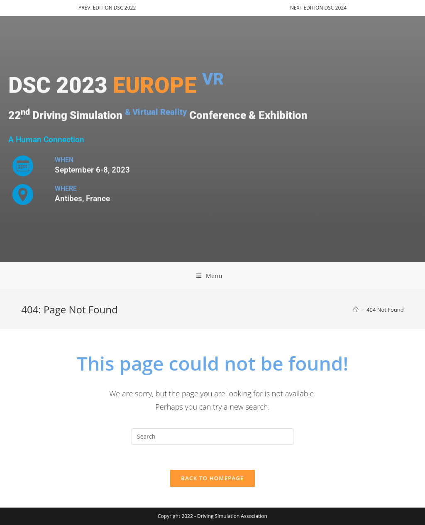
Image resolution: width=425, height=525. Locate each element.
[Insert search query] (212, 436)
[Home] (356, 309)
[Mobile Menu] (212, 276)
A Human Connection (46, 139)
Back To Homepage (212, 478)
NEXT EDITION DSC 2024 (318, 7)
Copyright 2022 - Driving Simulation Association (212, 516)
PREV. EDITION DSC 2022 (107, 7)
